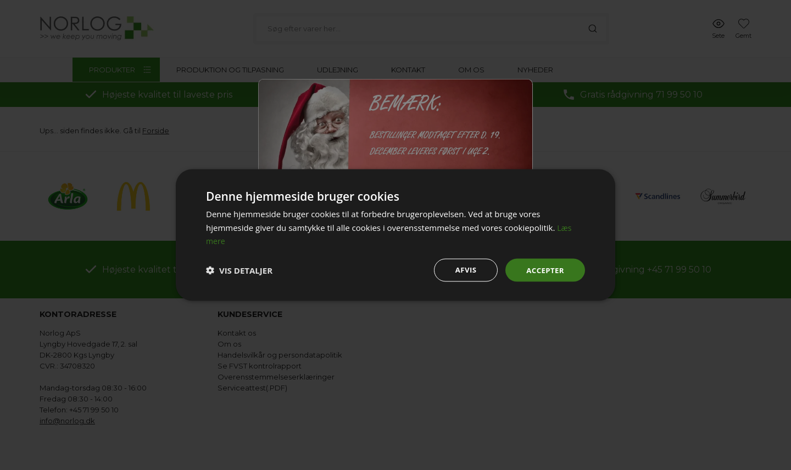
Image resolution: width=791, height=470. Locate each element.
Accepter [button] (544, 269)
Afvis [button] (463, 269)
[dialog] (395, 235)
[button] (239, 270)
